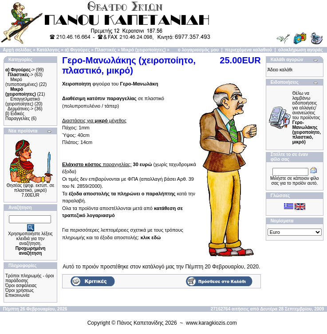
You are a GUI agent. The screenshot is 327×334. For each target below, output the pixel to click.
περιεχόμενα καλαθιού (248, 49)
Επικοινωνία (17, 295)
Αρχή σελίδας (17, 49)
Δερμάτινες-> (20, 108)
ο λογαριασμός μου (198, 49)
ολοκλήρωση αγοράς (300, 49)
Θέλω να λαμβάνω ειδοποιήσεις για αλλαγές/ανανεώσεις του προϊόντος (306, 117)
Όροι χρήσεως (19, 290)
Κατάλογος (48, 49)
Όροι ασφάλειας (21, 285)
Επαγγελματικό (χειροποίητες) (22, 101)
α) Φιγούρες (77, 49)
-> (20, 69)
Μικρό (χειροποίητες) (143, 49)
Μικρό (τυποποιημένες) (21, 82)
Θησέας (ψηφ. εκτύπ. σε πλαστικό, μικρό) (30, 188)
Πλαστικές (105, 49)
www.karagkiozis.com (211, 323)
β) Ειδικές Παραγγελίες (17, 116)
